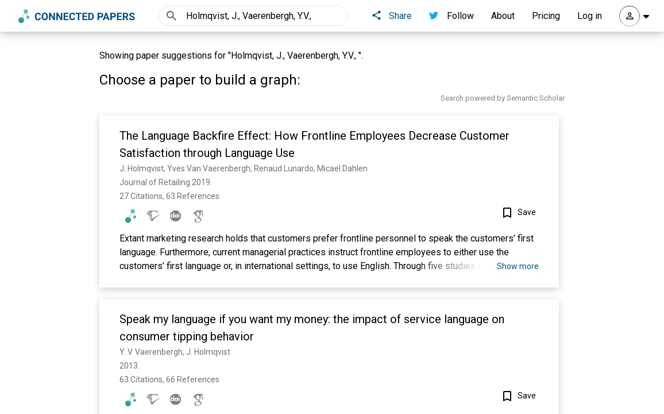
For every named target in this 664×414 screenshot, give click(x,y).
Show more (518, 266)
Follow (451, 15)
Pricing (546, 15)
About (503, 15)
